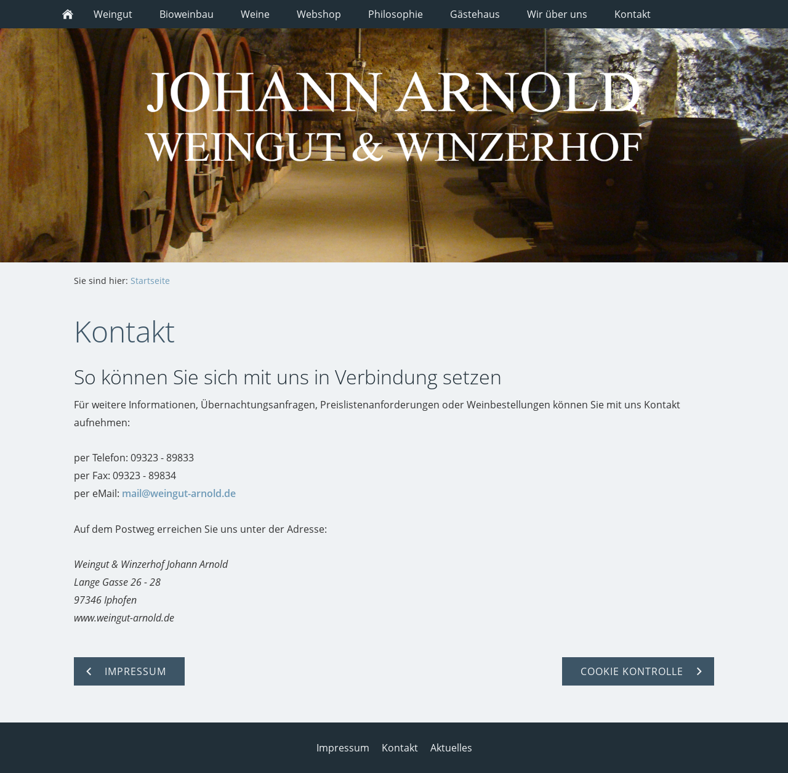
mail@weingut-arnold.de (179, 493)
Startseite (150, 280)
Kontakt (400, 748)
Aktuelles (451, 748)
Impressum (342, 748)
